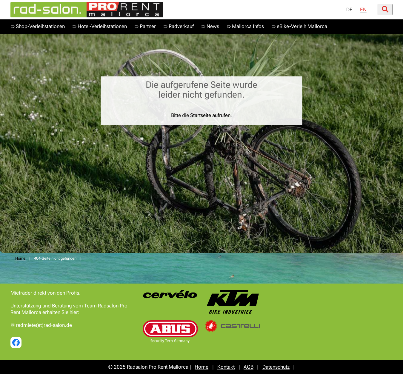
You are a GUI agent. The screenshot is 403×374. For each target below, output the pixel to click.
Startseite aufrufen (210, 115)
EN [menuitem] (363, 10)
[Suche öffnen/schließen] (385, 9)
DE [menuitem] (349, 10)
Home (20, 258)
